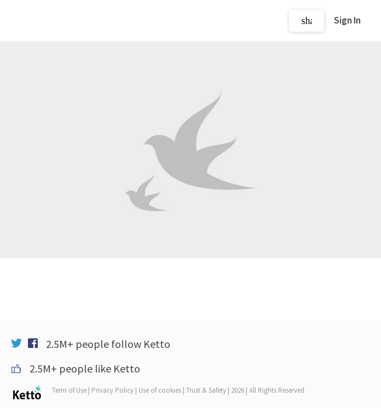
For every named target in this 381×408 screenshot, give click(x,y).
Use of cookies (159, 390)
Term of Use (69, 390)
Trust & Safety (206, 390)
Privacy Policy (112, 390)
